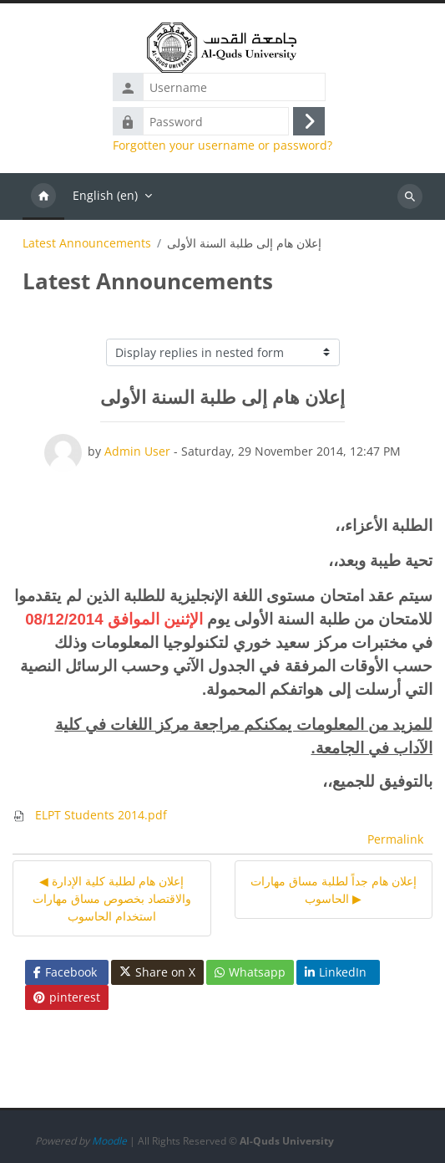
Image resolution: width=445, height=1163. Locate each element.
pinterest (66, 997)
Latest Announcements (87, 243)
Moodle (109, 1141)
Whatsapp (250, 972)
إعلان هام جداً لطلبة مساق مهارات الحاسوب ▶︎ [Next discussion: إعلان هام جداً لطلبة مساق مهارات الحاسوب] (333, 889)
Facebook (65, 972)
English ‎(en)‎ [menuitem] (105, 195)
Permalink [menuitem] (395, 839)
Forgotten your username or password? (222, 145)
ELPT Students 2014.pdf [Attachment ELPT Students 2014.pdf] (90, 815)
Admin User (137, 451)
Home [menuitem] (43, 196)
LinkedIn (336, 972)
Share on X (157, 972)
